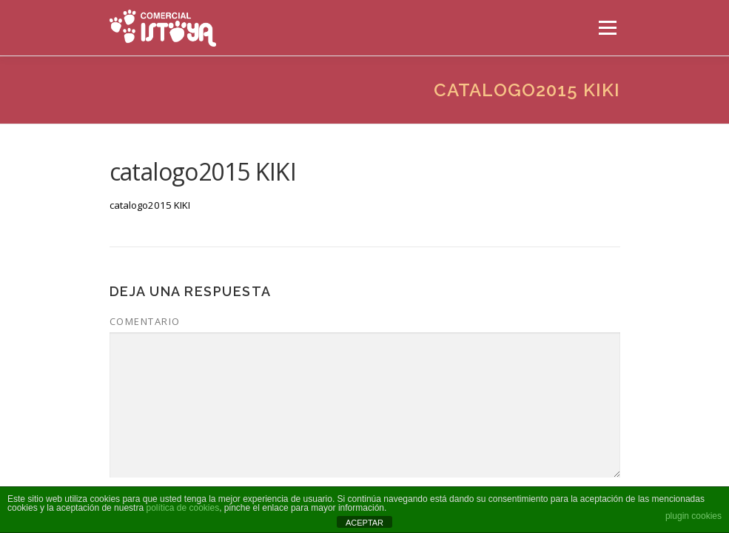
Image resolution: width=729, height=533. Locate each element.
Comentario (145, 321)
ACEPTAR (364, 522)
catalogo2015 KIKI (150, 205)
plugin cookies (693, 516)
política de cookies (182, 508)
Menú (607, 27)
